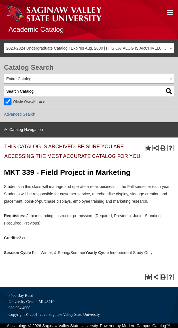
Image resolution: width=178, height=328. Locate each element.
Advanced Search (19, 114)
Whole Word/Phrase (28, 101)
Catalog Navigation (26, 129)
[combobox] (89, 48)
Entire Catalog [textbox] (18, 79)
